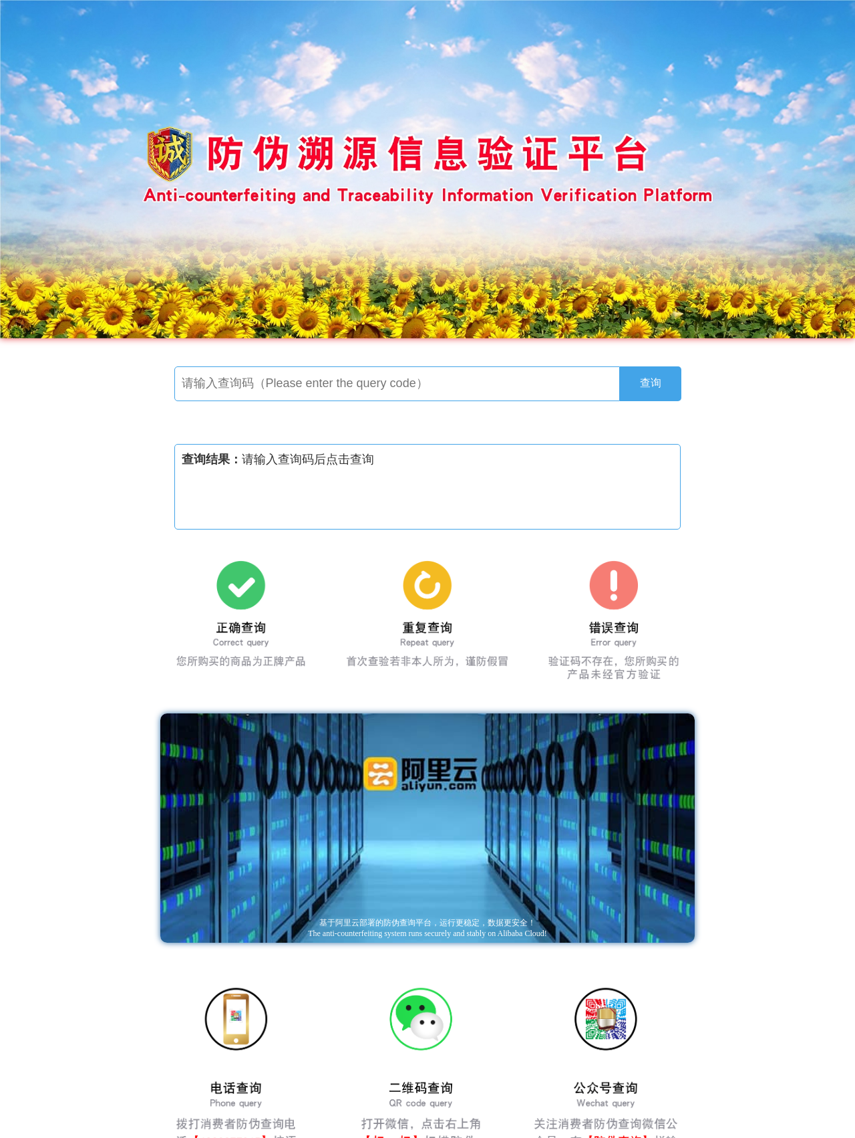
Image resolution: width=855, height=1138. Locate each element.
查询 (650, 382)
